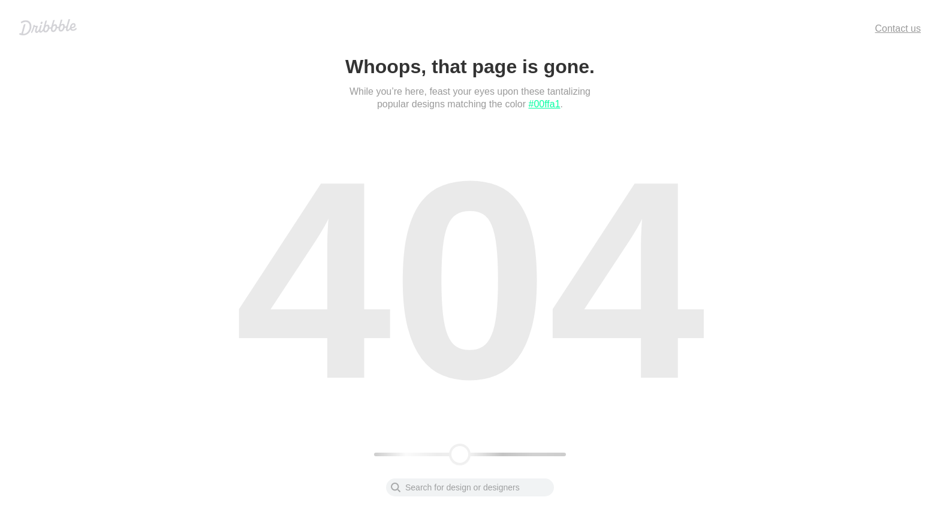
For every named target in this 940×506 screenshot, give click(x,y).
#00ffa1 (545, 104)
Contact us (898, 28)
